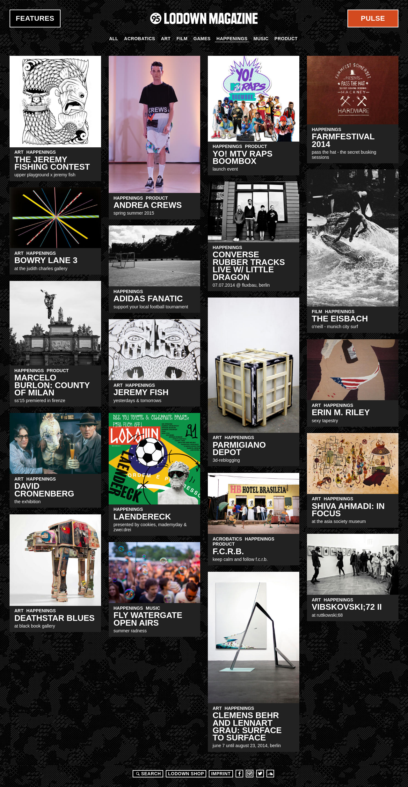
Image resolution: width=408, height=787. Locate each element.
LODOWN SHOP (186, 773)
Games (202, 38)
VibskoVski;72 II (347, 607)
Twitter (260, 773)
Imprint (220, 773)
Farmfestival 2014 (343, 140)
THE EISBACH (340, 318)
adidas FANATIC (148, 298)
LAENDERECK (142, 516)
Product (286, 38)
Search (147, 773)
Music (261, 38)
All (113, 38)
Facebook (239, 773)
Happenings (232, 38)
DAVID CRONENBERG (44, 489)
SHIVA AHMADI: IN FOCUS (348, 509)
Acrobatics (139, 38)
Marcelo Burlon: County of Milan (52, 385)
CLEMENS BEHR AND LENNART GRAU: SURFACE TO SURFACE (247, 726)
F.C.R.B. (228, 551)
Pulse (373, 18)
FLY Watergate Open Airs (147, 618)
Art (166, 38)
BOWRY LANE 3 (45, 260)
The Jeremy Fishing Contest (52, 163)
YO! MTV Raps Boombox (243, 157)
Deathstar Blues (54, 618)
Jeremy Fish (141, 392)
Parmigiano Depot (239, 448)
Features (35, 18)
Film (182, 38)
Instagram (249, 773)
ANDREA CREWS (147, 205)
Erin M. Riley (341, 412)
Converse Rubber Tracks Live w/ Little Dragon (249, 266)
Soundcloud (270, 773)
